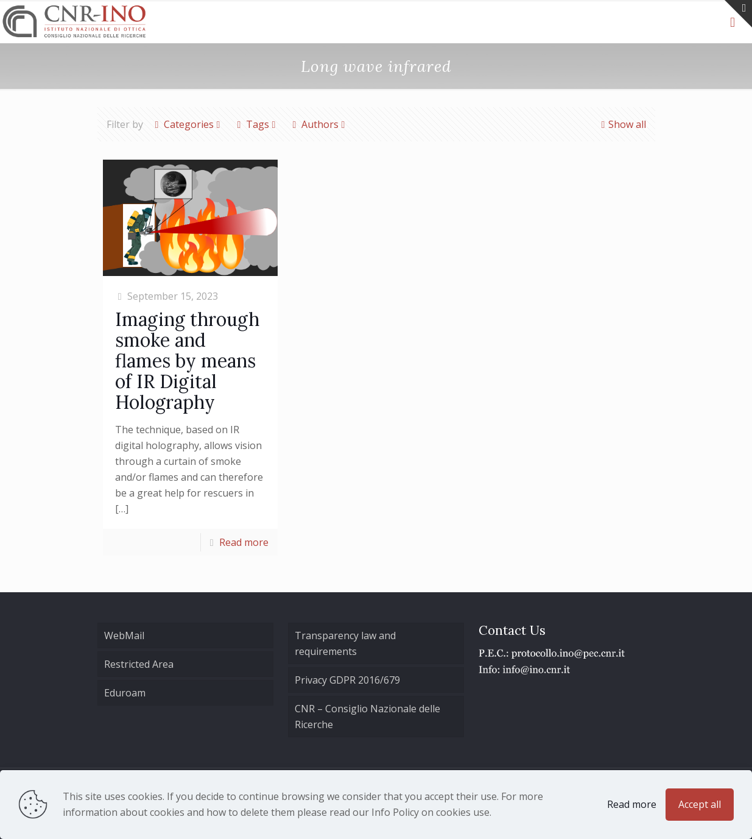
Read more (244, 542)
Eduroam (125, 692)
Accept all (699, 804)
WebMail (124, 635)
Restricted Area (139, 664)
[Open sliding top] (738, 13)
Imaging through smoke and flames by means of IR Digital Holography (187, 361)
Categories (187, 124)
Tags (256, 124)
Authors (319, 124)
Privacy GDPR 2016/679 (347, 680)
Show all (622, 124)
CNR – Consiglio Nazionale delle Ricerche (367, 716)
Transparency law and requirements (345, 643)
